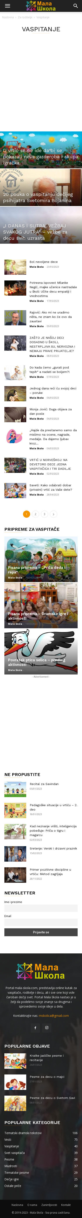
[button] (7, 6)
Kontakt (66, 1205)
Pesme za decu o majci (47, 1076)
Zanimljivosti (49, 1205)
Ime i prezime (13, 902)
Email (7, 916)
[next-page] (53, 514)
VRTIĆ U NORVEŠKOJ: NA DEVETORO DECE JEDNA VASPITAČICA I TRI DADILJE (50, 464)
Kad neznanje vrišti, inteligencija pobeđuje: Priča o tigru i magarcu (53, 830)
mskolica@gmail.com (54, 1015)
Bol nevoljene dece (44, 262)
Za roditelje (25, 17)
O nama (32, 1205)
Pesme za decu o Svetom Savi (52, 1098)
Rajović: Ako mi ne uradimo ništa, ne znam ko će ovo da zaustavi (51, 317)
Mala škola (37, 266)
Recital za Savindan (44, 784)
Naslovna (8, 17)
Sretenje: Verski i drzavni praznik (53, 848)
